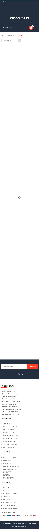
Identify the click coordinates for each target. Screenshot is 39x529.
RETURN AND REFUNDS (10, 436)
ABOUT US (6, 424)
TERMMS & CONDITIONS (10, 444)
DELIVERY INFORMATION (10, 427)
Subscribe (32, 367)
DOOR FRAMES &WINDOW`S (11, 466)
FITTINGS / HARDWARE (10, 493)
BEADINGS (6, 499)
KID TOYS (6, 488)
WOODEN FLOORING (9, 505)
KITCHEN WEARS (8, 478)
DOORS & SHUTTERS (9, 469)
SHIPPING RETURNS (9, 441)
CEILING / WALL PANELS (10, 508)
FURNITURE (6, 475)
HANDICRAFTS (7, 472)
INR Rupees (5, 6)
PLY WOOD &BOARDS (9, 457)
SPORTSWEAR (7, 490)
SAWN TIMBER (7, 460)
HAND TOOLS (11, 35)
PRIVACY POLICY (8, 433)
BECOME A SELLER (9, 447)
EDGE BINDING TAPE (9, 502)
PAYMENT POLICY (8, 430)
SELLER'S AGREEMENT (10, 439)
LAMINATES (7, 463)
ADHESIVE (6, 496)
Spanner (20, 35)
